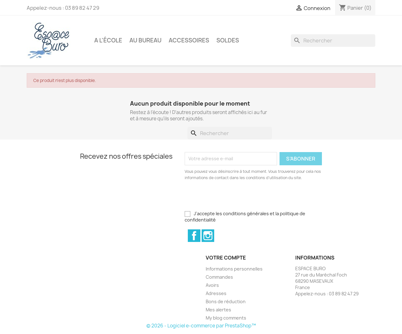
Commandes (219, 277)
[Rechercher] (333, 40)
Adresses (216, 293)
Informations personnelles (234, 269)
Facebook (194, 235)
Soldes (227, 40)
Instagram (208, 235)
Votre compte (226, 257)
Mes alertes (218, 310)
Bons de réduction (226, 301)
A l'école (108, 40)
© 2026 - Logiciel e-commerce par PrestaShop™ (201, 325)
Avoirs (212, 285)
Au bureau (145, 40)
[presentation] (237, 198)
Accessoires (189, 40)
